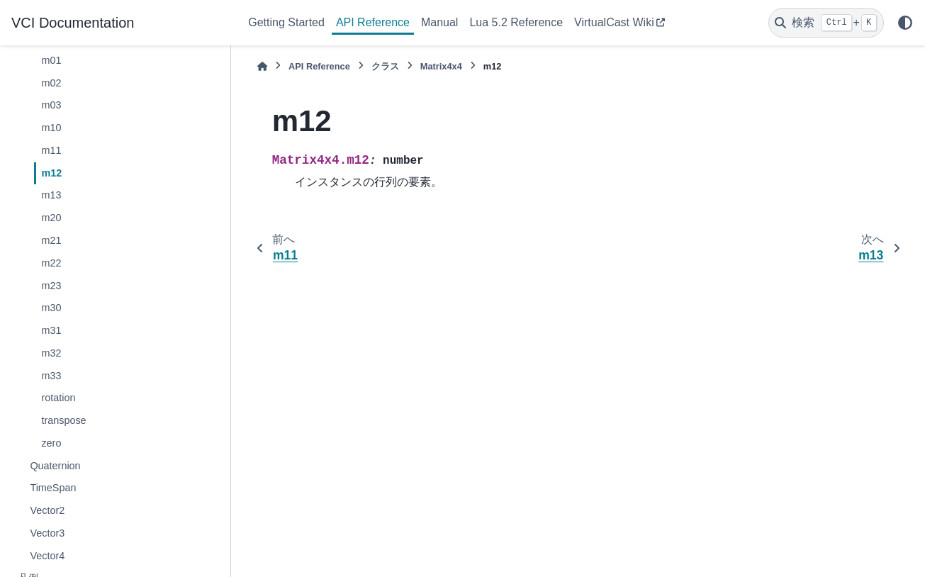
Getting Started (286, 22)
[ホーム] (262, 66)
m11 (51, 150)
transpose (63, 420)
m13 (51, 195)
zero (51, 443)
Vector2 (47, 510)
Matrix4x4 (441, 66)
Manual (439, 22)
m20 (51, 217)
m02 (51, 83)
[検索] (826, 23)
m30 (51, 307)
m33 (51, 375)
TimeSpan (53, 487)
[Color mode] (905, 23)
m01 (51, 60)
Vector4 (47, 555)
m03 (51, 105)
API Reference (373, 22)
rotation (58, 397)
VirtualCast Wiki (614, 22)
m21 (51, 240)
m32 (51, 353)
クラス (385, 66)
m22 (51, 263)
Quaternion (55, 465)
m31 (51, 330)
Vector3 (47, 533)
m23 (51, 285)
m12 (51, 173)
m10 (51, 127)
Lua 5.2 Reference (516, 22)
